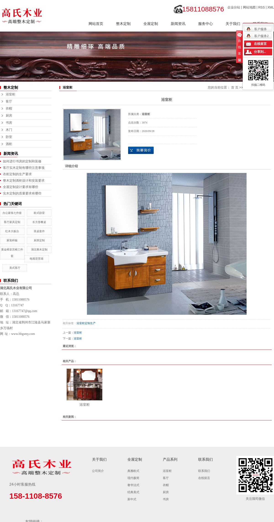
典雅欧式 (133, 471)
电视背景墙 (36, 258)
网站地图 (249, 7)
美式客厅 (14, 267)
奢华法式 (133, 485)
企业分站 (233, 7)
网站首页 (96, 24)
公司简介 (98, 471)
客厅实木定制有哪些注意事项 (24, 168)
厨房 (9, 115)
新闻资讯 (178, 24)
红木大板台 (12, 231)
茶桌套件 (39, 231)
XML (270, 7)
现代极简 (133, 478)
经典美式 (133, 492)
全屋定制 (150, 24)
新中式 (131, 499)
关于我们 (233, 24)
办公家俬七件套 (12, 213)
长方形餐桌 (39, 222)
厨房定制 (39, 240)
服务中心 (205, 24)
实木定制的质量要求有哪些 (22, 193)
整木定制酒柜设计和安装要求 (24, 180)
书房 (9, 122)
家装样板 (12, 240)
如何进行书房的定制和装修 (22, 161)
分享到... (260, 52)
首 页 (234, 87)
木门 (9, 130)
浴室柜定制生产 (86, 323)
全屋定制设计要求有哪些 (20, 187)
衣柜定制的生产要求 (17, 174)
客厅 (9, 101)
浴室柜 (10, 94)
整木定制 (123, 24)
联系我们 (204, 471)
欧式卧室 (39, 213)
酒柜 (9, 144)
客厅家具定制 (12, 222)
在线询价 (141, 150)
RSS (261, 7)
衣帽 (9, 108)
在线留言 (204, 478)
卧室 (9, 137)
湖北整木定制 (39, 249)
